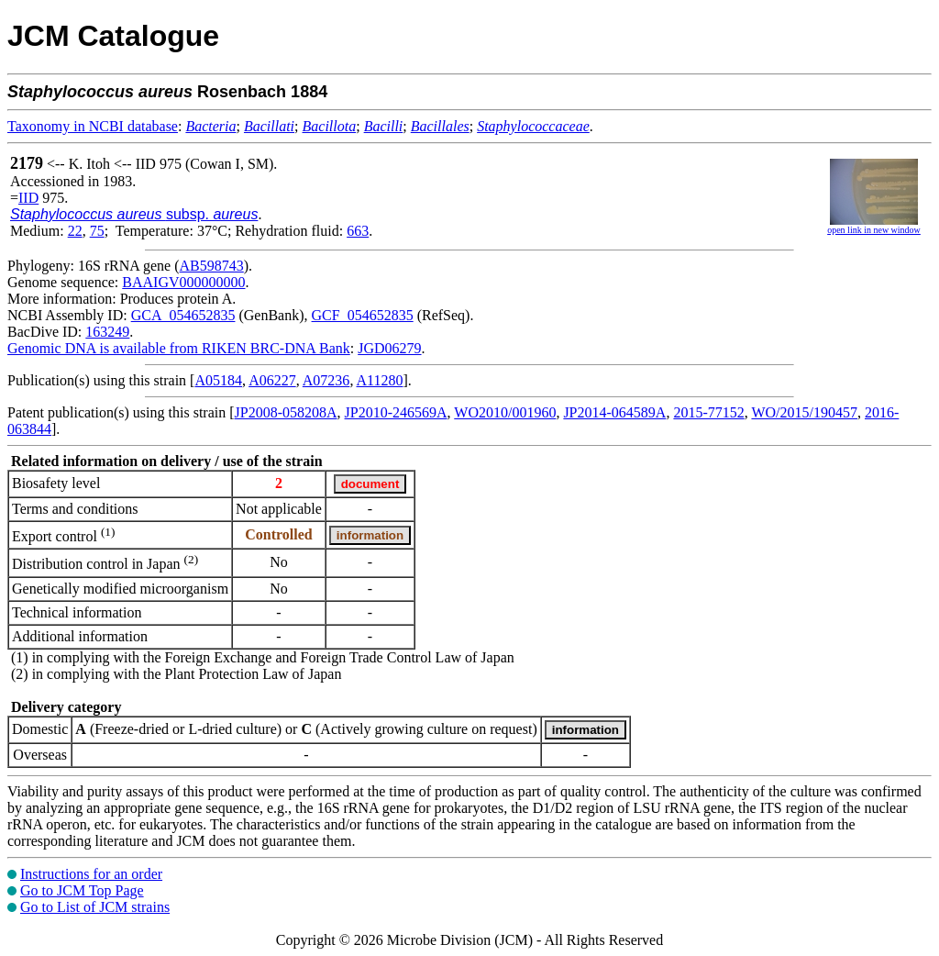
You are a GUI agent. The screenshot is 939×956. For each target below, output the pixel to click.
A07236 (326, 380)
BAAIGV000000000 (183, 282)
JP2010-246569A (396, 412)
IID (28, 198)
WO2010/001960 (505, 412)
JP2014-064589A (614, 412)
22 (75, 231)
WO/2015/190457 (804, 412)
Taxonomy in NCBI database (92, 126)
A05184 (218, 380)
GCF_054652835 (363, 315)
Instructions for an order (91, 874)
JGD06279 (389, 348)
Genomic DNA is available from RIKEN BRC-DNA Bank (178, 348)
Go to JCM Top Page (82, 890)
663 (358, 231)
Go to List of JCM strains (95, 907)
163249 (107, 331)
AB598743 (212, 265)
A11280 (380, 380)
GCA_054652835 (183, 315)
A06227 (272, 380)
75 (97, 231)
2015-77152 (708, 412)
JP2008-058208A (286, 412)
